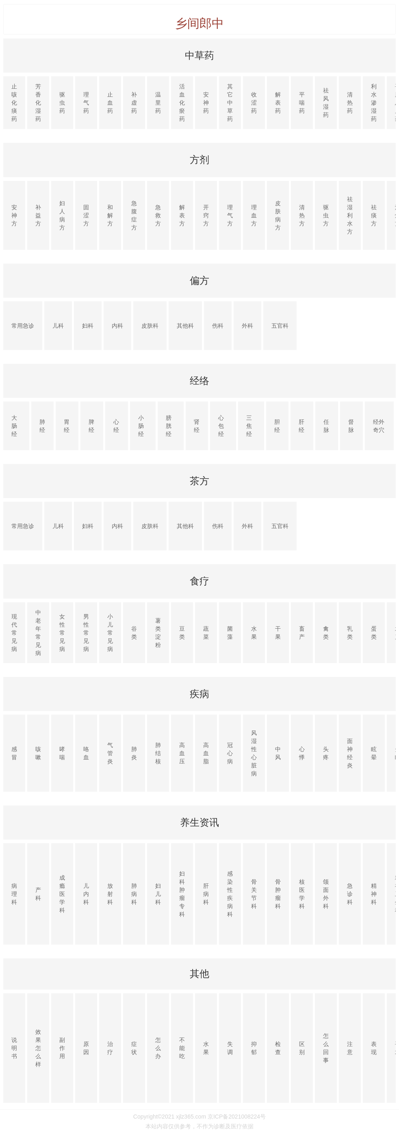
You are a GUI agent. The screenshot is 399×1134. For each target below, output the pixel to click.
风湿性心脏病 (254, 753)
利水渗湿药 (374, 102)
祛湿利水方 (350, 215)
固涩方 (86, 215)
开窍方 (206, 215)
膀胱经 (168, 426)
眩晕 (374, 753)
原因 (86, 1048)
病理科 (14, 894)
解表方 (182, 215)
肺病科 (134, 894)
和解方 (110, 215)
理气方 (230, 215)
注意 (350, 1048)
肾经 (197, 426)
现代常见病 (14, 632)
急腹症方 (134, 215)
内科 (117, 325)
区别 (302, 1048)
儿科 (58, 325)
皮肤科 (149, 325)
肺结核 (158, 753)
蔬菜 (206, 632)
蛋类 (374, 632)
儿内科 (86, 894)
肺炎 (134, 753)
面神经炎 (350, 753)
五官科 (279, 325)
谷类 (134, 632)
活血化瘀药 (182, 102)
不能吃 (182, 1048)
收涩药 (254, 102)
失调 (230, 1048)
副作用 (62, 1048)
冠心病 (230, 753)
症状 (134, 1048)
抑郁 (254, 1048)
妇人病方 (62, 215)
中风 (278, 753)
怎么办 (158, 1048)
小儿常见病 (110, 632)
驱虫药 (62, 102)
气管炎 (110, 753)
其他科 (185, 325)
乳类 (350, 632)
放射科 (110, 894)
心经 (116, 426)
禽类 (326, 632)
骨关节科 (254, 893)
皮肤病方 (278, 215)
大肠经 (14, 426)
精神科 (374, 894)
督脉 (351, 426)
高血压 (182, 753)
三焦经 (249, 426)
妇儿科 (158, 894)
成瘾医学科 (62, 893)
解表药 (278, 102)
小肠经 (141, 426)
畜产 (302, 632)
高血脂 (206, 753)
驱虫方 (326, 215)
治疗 (110, 1048)
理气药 (86, 102)
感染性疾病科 (230, 893)
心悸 (302, 753)
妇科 (87, 325)
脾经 (91, 426)
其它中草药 (230, 102)
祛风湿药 (326, 102)
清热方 (302, 215)
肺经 (42, 426)
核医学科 (302, 893)
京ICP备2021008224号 (237, 1116)
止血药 (110, 102)
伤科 (217, 325)
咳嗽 (38, 753)
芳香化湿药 (38, 102)
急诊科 (350, 894)
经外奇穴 (378, 426)
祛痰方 (374, 215)
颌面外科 (326, 893)
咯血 (86, 753)
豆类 (182, 632)
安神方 (14, 215)
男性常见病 (86, 632)
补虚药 (134, 102)
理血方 (254, 215)
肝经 (301, 426)
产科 (38, 894)
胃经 (66, 426)
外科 (247, 325)
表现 (374, 1048)
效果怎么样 (38, 1048)
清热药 (350, 102)
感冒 (14, 753)
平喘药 (302, 102)
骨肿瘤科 (278, 893)
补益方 (38, 215)
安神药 (206, 102)
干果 (278, 632)
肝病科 (206, 894)
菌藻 (230, 632)
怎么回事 (326, 1048)
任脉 (326, 426)
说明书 (14, 1048)
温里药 (158, 102)
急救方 (158, 215)
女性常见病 (62, 632)
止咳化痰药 (14, 102)
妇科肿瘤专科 (182, 893)
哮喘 (62, 753)
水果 (254, 632)
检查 (278, 1048)
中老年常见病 (38, 632)
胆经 (277, 426)
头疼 (326, 753)
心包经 (221, 426)
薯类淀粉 (158, 632)
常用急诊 (22, 325)
